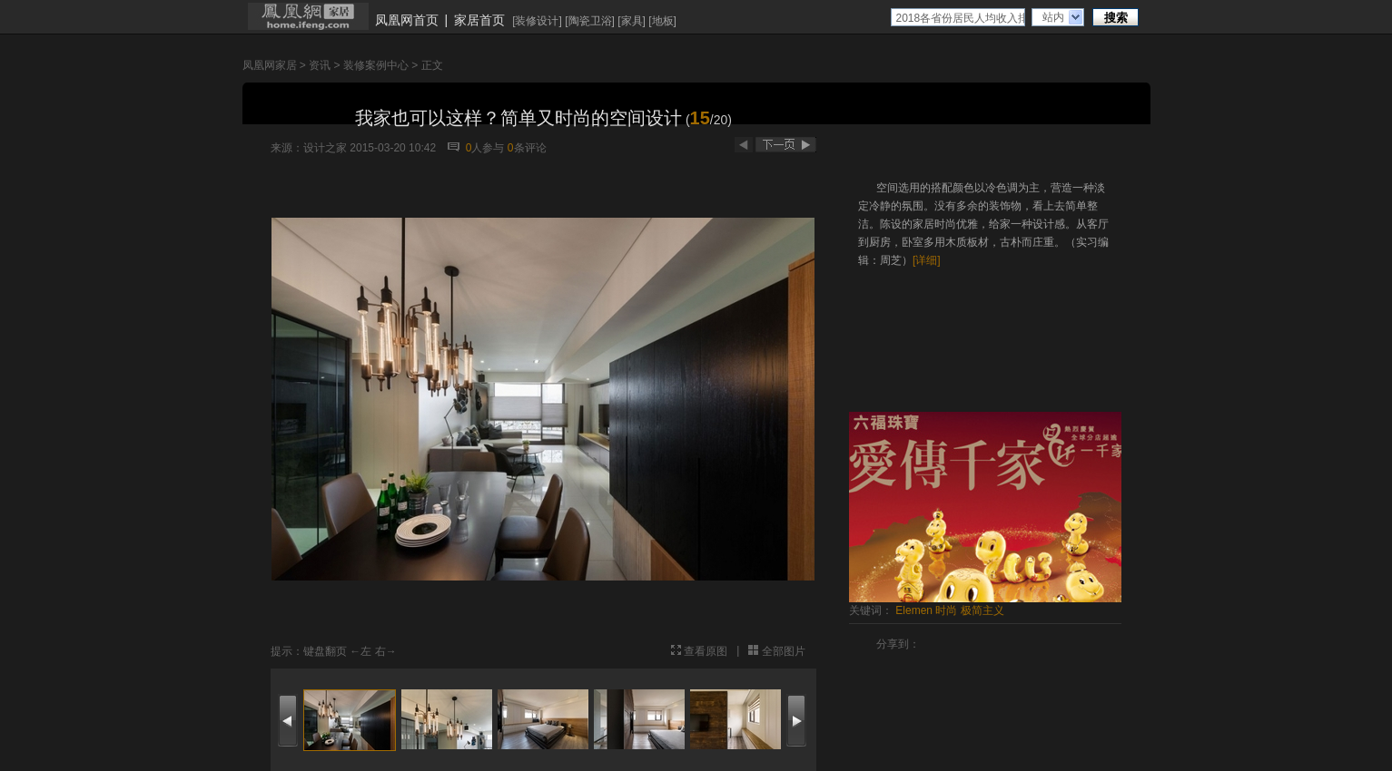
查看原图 (705, 651)
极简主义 (982, 610)
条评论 (527, 148)
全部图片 (783, 651)
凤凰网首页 (407, 20)
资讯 (320, 65)
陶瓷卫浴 (590, 21)
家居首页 (479, 20)
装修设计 (536, 21)
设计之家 (325, 148)
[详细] (927, 260)
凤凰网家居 (269, 65)
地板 (663, 21)
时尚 (946, 610)
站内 (1053, 17)
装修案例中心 (376, 65)
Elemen (914, 610)
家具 (632, 21)
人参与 (485, 148)
